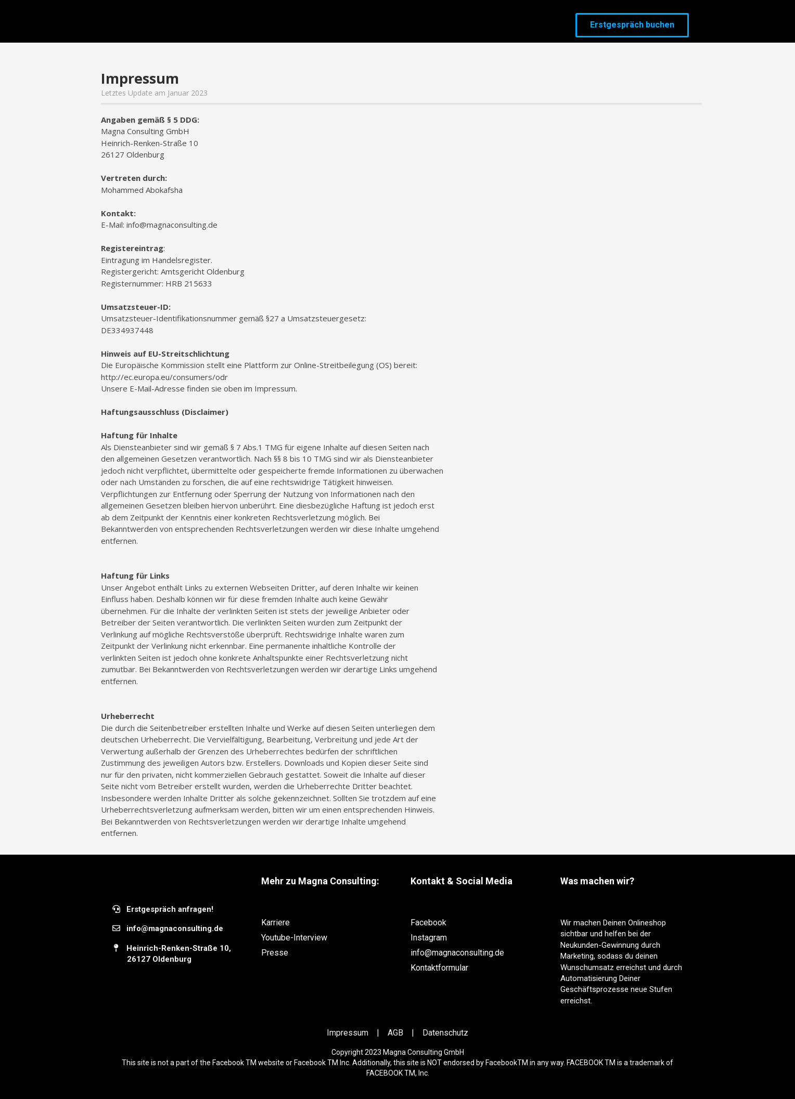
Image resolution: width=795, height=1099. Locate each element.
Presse (274, 953)
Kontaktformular (439, 968)
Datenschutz (445, 1033)
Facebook (428, 922)
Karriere (275, 922)
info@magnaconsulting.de (457, 953)
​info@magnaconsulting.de (174, 928)
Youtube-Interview (294, 938)
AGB (396, 1033)
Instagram (429, 938)
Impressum (348, 1033)
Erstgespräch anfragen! (169, 909)
